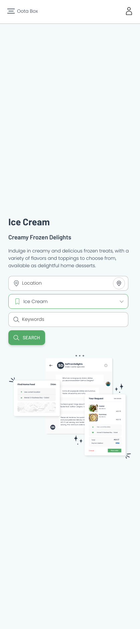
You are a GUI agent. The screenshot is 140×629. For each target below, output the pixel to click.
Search (26, 338)
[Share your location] (119, 283)
